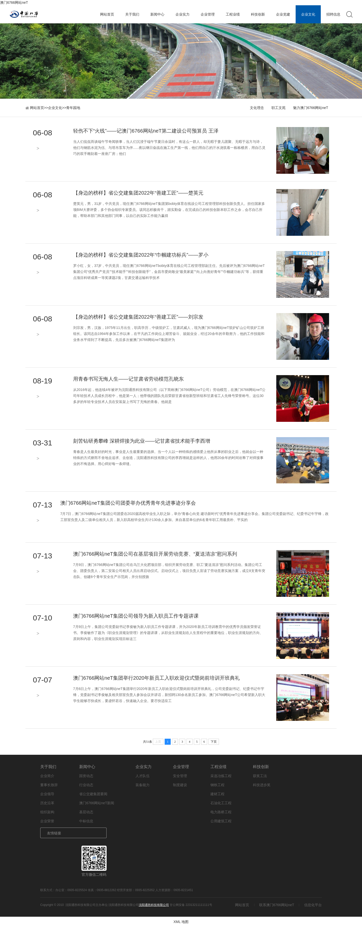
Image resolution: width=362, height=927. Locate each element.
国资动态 (86, 776)
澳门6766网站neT (14, 3)
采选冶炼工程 (221, 776)
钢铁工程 (217, 785)
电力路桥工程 (221, 812)
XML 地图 (181, 922)
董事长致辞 (49, 785)
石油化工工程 (221, 803)
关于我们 (132, 14)
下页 (214, 741)
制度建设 (180, 785)
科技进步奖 (261, 785)
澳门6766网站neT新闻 (96, 803)
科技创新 (258, 14)
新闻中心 (157, 14)
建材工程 (217, 794)
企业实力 (182, 14)
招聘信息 (333, 14)
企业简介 (47, 776)
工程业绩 (233, 14)
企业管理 (208, 14)
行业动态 (86, 785)
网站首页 (107, 14)
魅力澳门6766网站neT (310, 108)
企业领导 (47, 794)
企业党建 (283, 14)
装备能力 (142, 785)
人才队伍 (142, 776)
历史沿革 (47, 803)
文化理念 (257, 108)
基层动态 (86, 812)
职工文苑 (279, 108)
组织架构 (47, 812)
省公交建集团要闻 (93, 794)
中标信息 (86, 821)
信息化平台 (313, 905)
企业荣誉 (47, 821)
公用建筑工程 (221, 821)
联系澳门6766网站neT (276, 905)
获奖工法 (260, 776)
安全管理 (180, 776)
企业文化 (308, 14)
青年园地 (73, 108)
